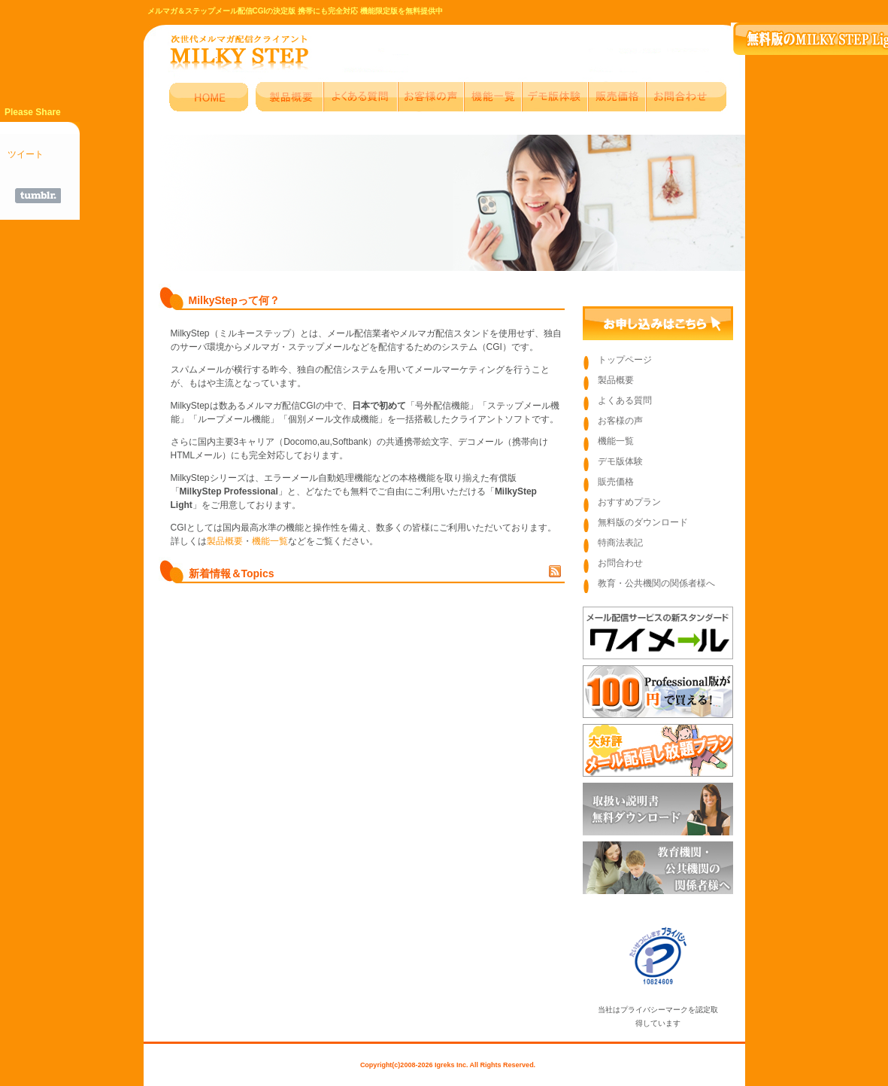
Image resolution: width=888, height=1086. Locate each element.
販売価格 (616, 481)
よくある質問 (625, 400)
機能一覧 (270, 541)
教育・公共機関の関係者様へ (656, 583)
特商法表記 (620, 542)
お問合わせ (620, 563)
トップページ (625, 359)
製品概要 (225, 541)
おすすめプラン (629, 502)
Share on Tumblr (38, 195)
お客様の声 (620, 420)
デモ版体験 (620, 461)
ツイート (26, 154)
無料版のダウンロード (643, 522)
